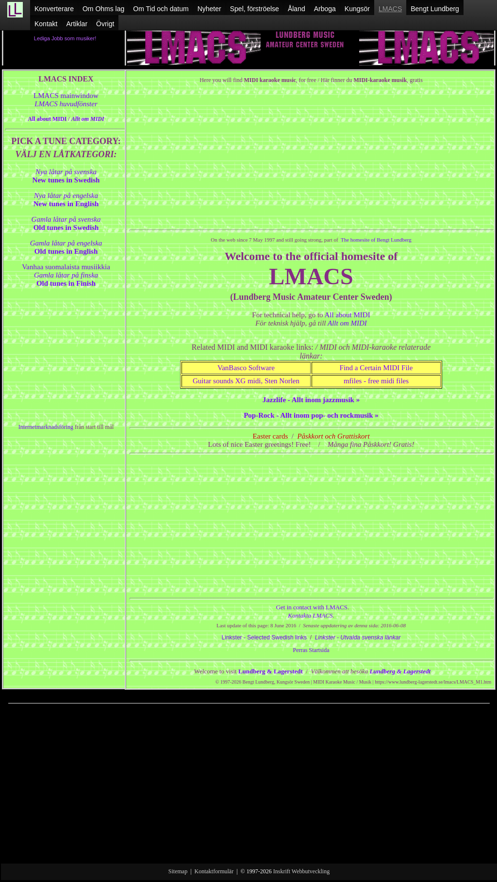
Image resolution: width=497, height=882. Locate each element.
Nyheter (209, 9)
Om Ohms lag (103, 9)
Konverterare (54, 9)
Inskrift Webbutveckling (301, 871)
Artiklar (76, 24)
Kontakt (45, 24)
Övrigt (105, 24)
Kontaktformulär (214, 871)
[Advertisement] (249, 789)
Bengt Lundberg (435, 9)
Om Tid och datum (160, 9)
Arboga (325, 9)
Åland (296, 9)
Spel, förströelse (254, 9)
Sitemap (177, 871)
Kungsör (357, 9)
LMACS (390, 9)
